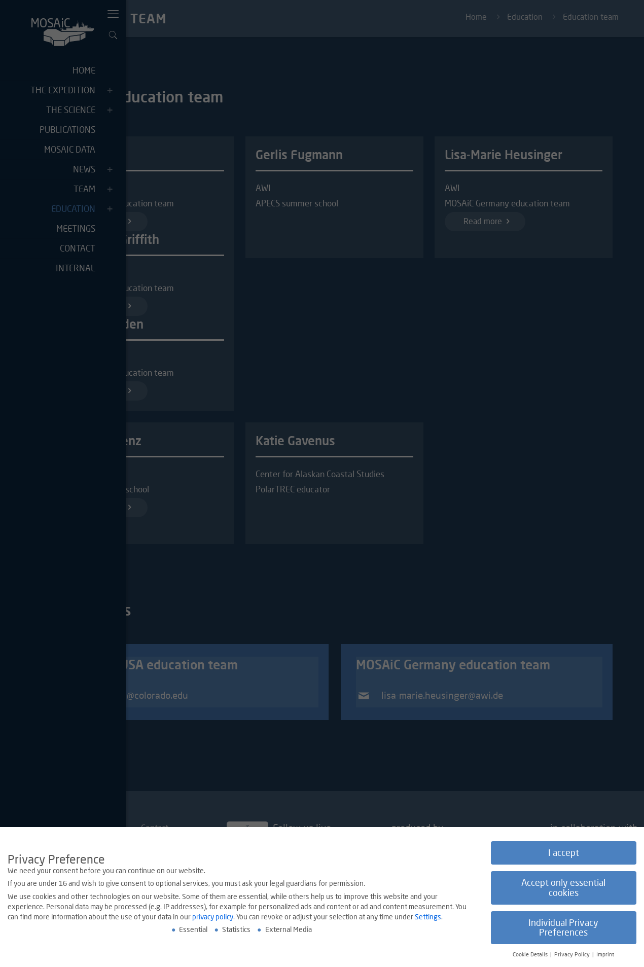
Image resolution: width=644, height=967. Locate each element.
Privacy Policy (572, 955)
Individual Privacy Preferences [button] (563, 928)
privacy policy (212, 917)
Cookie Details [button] (531, 955)
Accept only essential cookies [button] (563, 888)
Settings (428, 917)
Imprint (605, 955)
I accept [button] (563, 853)
